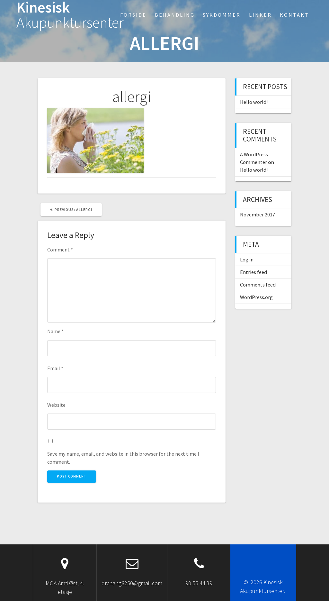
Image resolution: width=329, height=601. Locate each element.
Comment (60, 249)
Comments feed (258, 284)
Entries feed (253, 272)
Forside (133, 15)
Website (56, 405)
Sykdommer (222, 15)
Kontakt (294, 15)
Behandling (175, 15)
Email (55, 368)
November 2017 (257, 214)
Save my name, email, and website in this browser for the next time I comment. (123, 458)
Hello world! (254, 102)
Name (55, 331)
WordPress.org (256, 297)
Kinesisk (70, 15)
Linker (260, 15)
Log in (246, 259)
